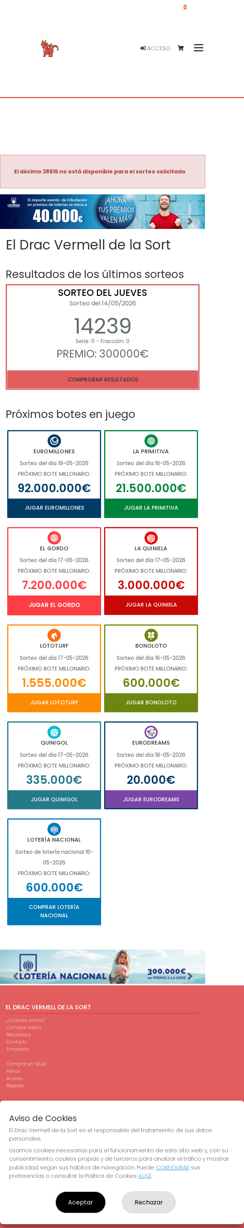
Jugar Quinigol (54, 799)
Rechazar (149, 1202)
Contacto (16, 1042)
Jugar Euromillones (54, 508)
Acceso (155, 48)
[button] (15, 221)
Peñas (13, 1071)
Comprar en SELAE (26, 1064)
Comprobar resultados (103, 379)
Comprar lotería (23, 1027)
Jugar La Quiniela (151, 604)
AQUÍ (144, 1176)
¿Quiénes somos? (25, 1020)
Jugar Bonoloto (151, 702)
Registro (15, 1085)
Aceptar (80, 1202)
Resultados (18, 1034)
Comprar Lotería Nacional (54, 911)
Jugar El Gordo (54, 605)
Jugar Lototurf (54, 702)
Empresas (17, 1049)
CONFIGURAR (172, 1167)
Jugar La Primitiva (151, 508)
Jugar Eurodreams (151, 799)
